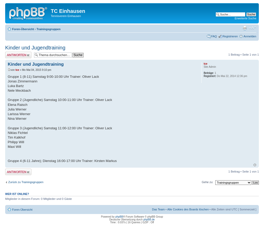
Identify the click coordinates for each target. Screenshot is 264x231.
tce (17, 70)
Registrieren (230, 36)
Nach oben (254, 165)
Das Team (158, 209)
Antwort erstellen (18, 55)
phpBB (119, 216)
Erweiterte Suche (245, 18)
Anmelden (249, 36)
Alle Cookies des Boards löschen (188, 209)
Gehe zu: (207, 182)
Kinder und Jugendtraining (35, 47)
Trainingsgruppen (49, 29)
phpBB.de (149, 219)
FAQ (214, 36)
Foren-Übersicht (23, 29)
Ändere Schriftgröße (252, 28)
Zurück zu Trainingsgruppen (25, 182)
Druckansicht (245, 28)
